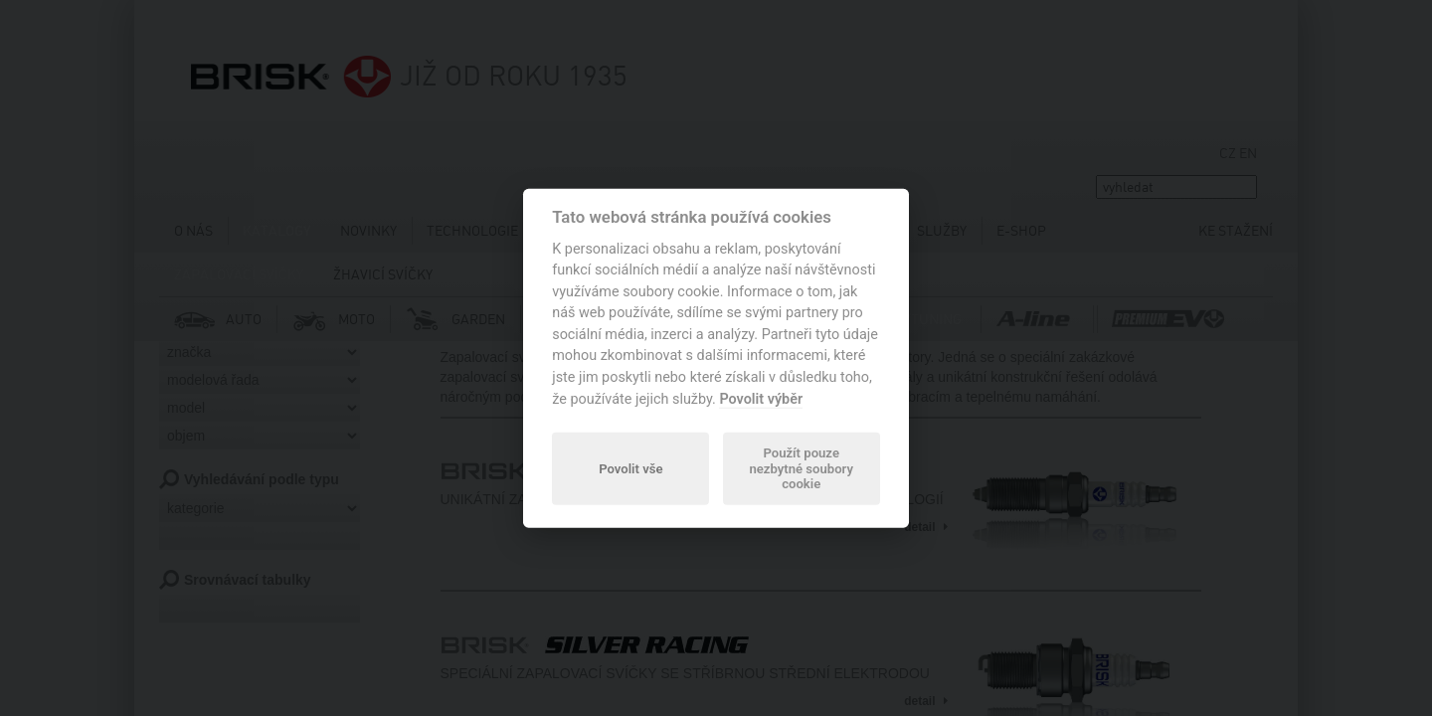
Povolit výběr (761, 398)
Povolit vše (630, 467)
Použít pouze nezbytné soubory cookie (800, 469)
